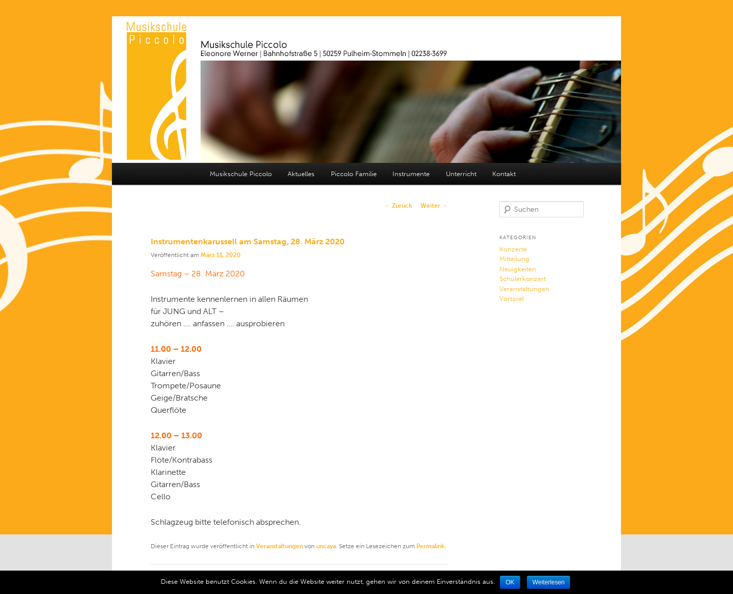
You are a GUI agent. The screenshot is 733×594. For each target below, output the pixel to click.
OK (509, 582)
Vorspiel (511, 298)
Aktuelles (301, 174)
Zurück (398, 205)
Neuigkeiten (517, 269)
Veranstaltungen (279, 546)
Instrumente (411, 174)
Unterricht (461, 174)
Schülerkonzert (522, 278)
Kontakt (504, 174)
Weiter (434, 205)
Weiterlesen (548, 582)
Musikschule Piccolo (241, 174)
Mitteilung (514, 259)
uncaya (326, 546)
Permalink (430, 546)
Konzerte (513, 249)
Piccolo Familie (354, 174)
